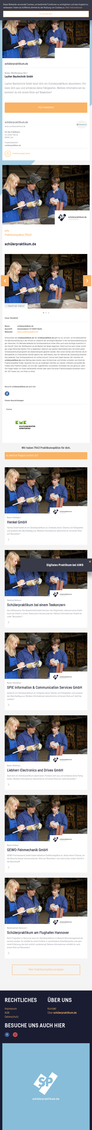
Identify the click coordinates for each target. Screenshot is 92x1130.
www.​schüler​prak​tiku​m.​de (15, 127)
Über (62, 1012)
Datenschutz (11, 1017)
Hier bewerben (46, 107)
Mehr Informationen (73, 8)
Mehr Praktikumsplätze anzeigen (46, 969)
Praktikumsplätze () (18, 235)
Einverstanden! (46, 14)
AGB (7, 1012)
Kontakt (52, 1008)
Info (7, 231)
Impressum (11, 1008)
